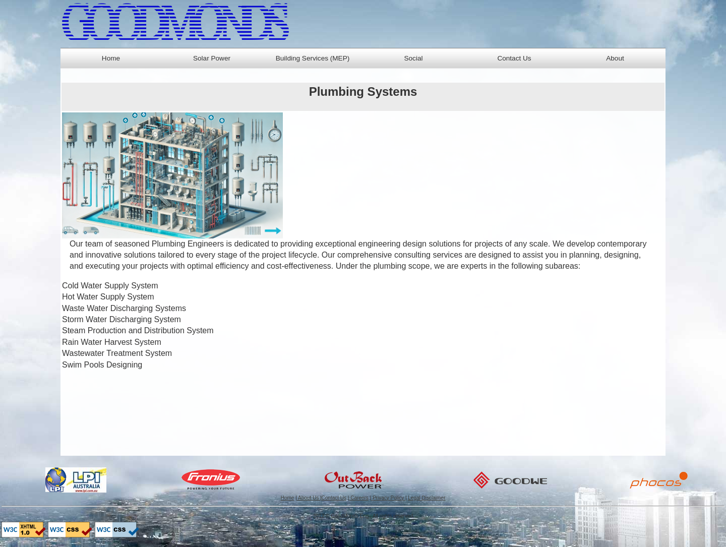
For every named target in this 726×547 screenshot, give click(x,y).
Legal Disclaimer (426, 498)
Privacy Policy (388, 498)
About (615, 58)
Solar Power (211, 58)
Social (413, 58)
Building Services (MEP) (313, 58)
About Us (308, 498)
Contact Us (514, 58)
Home (111, 58)
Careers (358, 498)
